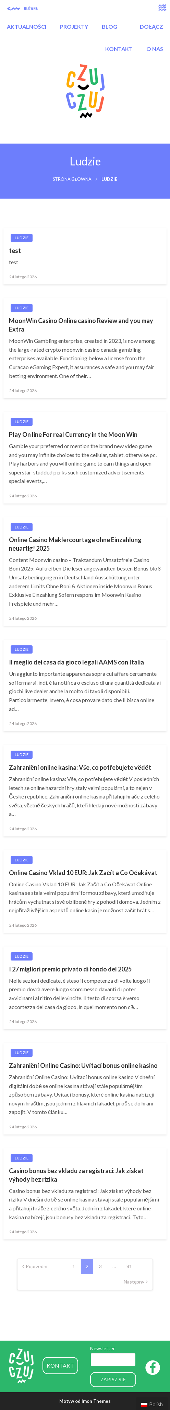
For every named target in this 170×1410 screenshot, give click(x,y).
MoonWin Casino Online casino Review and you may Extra (81, 325)
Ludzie (21, 238)
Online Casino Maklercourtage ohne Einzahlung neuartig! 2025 (75, 544)
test (15, 250)
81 (129, 1266)
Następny (134, 1282)
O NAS (154, 48)
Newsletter (102, 1348)
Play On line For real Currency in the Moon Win (73, 434)
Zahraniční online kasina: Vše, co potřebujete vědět (80, 767)
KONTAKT (119, 48)
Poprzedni (36, 1266)
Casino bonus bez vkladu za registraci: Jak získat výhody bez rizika (76, 1175)
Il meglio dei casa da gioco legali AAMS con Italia (76, 662)
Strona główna (72, 179)
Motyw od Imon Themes (85, 1401)
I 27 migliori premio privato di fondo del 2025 (70, 969)
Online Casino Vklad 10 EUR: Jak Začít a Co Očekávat (83, 872)
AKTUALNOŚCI (26, 26)
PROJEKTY (74, 26)
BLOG (109, 26)
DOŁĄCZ (151, 26)
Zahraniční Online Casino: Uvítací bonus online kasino (83, 1065)
